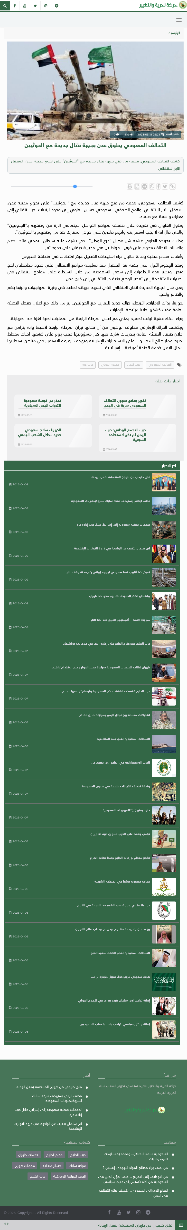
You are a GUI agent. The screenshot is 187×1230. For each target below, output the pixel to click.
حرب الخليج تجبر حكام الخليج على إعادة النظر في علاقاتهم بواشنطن (106, 643)
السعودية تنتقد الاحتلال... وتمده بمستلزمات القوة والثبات (136, 1156)
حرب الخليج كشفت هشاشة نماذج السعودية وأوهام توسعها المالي (105, 691)
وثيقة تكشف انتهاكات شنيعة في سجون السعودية (116, 786)
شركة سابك (77, 1165)
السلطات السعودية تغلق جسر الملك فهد (123, 738)
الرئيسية (174, 33)
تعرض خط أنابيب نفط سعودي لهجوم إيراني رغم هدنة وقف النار (108, 572)
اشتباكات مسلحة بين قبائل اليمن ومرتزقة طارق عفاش (114, 714)
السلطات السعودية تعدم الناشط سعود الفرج (120, 952)
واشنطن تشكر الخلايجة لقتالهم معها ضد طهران (119, 596)
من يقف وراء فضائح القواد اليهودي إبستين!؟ (135, 1167)
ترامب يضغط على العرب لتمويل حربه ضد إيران (120, 833)
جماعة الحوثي (110, 364)
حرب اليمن (133, 364)
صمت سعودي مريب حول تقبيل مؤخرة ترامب (120, 976)
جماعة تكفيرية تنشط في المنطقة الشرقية (122, 881)
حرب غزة (87, 364)
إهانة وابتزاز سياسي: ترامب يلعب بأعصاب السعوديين (115, 1024)
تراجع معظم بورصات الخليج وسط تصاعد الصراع (120, 857)
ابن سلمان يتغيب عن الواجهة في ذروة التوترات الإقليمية (112, 548)
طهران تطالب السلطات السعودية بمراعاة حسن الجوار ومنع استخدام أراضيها (101, 667)
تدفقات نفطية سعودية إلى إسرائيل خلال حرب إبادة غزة (113, 524)
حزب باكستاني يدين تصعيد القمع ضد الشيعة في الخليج (113, 905)
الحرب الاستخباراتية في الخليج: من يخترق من (120, 762)
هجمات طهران (28, 1154)
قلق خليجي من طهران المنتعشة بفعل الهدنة (135, 1225)
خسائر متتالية (51, 1165)
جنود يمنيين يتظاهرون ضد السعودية (126, 810)
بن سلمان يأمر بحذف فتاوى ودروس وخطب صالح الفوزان (112, 929)
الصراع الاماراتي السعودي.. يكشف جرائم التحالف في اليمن (133, 1192)
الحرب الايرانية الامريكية (69, 1176)
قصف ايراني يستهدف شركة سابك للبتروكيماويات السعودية (110, 500)
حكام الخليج (54, 1154)
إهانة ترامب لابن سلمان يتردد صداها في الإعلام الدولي (114, 1000)
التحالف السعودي (160, 364)
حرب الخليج (78, 1154)
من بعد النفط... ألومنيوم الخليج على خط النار (120, 619)
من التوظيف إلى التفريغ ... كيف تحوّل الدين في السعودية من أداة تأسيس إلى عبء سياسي (133, 1179)
